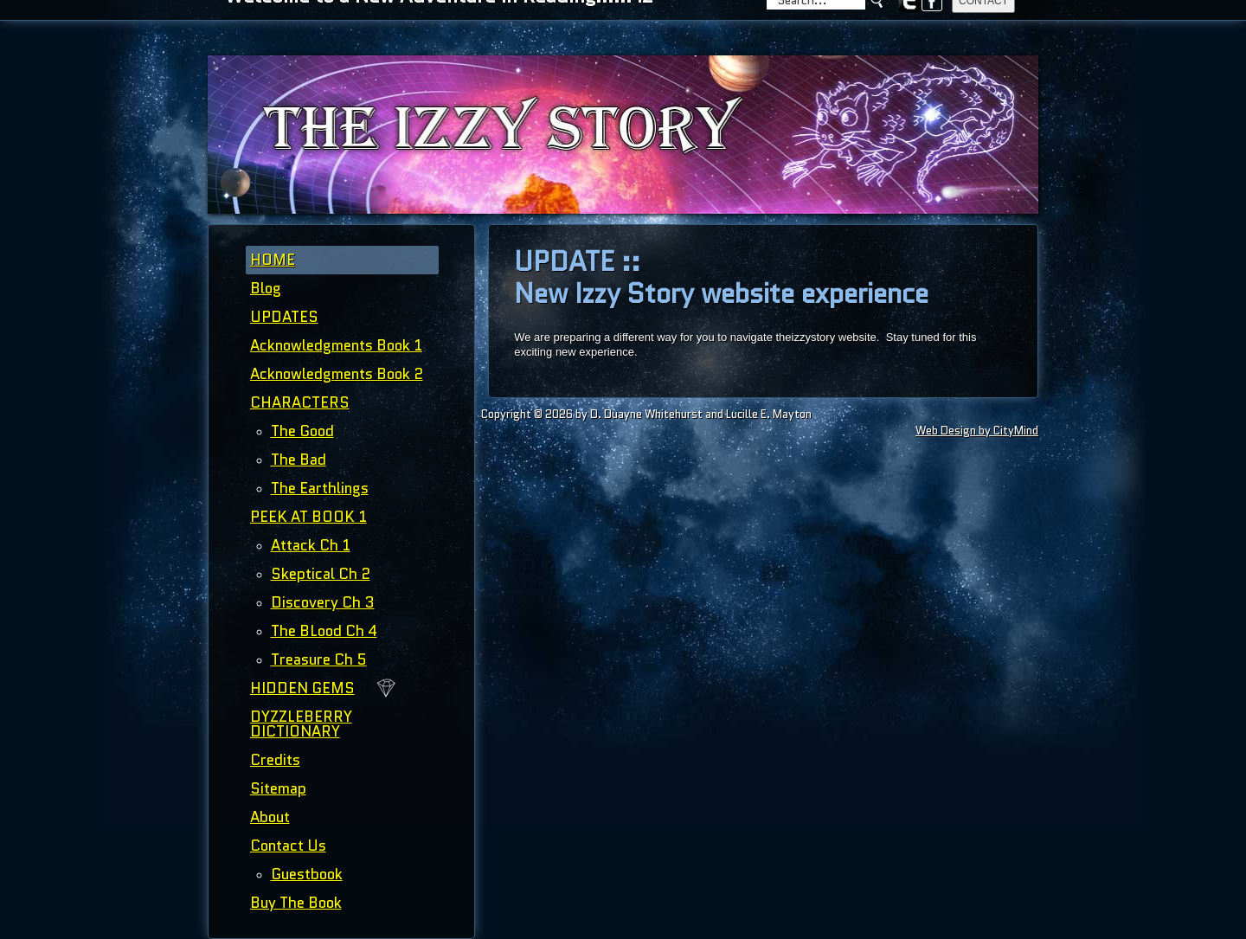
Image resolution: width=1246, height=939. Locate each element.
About (270, 817)
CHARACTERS (300, 402)
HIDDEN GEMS (302, 688)
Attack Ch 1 (310, 545)
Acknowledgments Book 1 (336, 345)
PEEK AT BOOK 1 (308, 516)
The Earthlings (320, 488)
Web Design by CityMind (976, 430)
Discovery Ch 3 (323, 602)
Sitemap (278, 788)
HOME (272, 259)
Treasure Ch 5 (319, 659)
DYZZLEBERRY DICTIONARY (301, 724)
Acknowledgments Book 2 (336, 373)
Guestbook (307, 874)
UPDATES (284, 316)
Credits (275, 759)
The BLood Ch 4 (324, 631)
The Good (302, 431)
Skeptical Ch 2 (320, 573)
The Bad (298, 459)
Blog (265, 288)
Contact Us (288, 845)
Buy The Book (296, 902)
